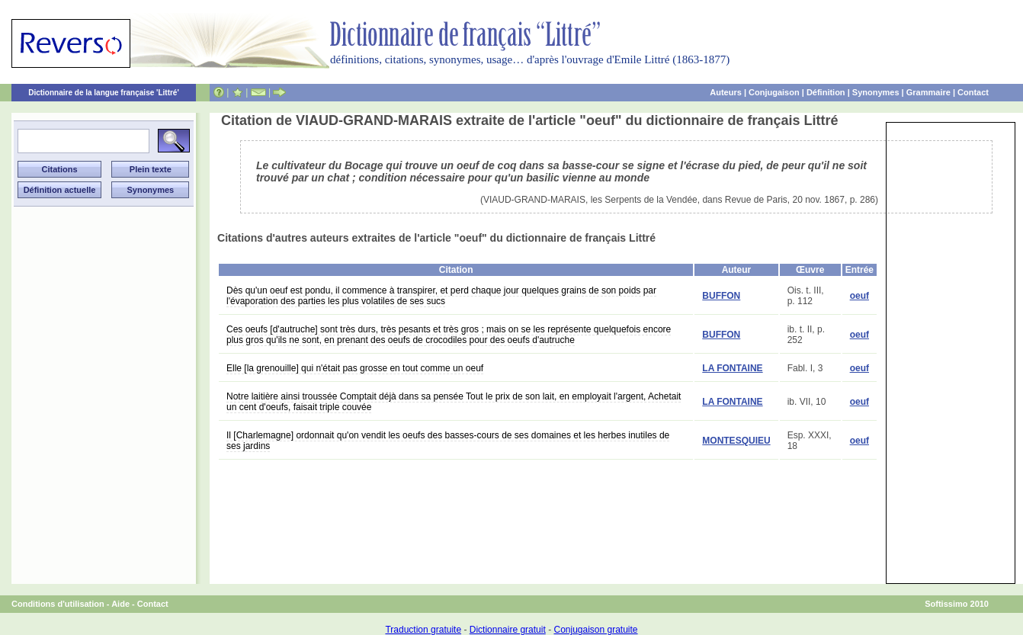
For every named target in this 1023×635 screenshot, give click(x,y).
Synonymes (876, 92)
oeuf (859, 295)
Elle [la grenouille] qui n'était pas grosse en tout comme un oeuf (354, 368)
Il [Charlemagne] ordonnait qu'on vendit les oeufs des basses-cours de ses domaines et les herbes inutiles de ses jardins (447, 440)
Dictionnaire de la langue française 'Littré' (103, 92)
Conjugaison (774, 92)
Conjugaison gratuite (595, 629)
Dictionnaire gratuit (508, 629)
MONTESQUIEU (736, 440)
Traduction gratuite (423, 629)
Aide (120, 603)
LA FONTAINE (732, 368)
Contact (973, 92)
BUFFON (721, 295)
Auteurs (726, 92)
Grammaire (928, 92)
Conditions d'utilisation (57, 603)
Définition (826, 92)
